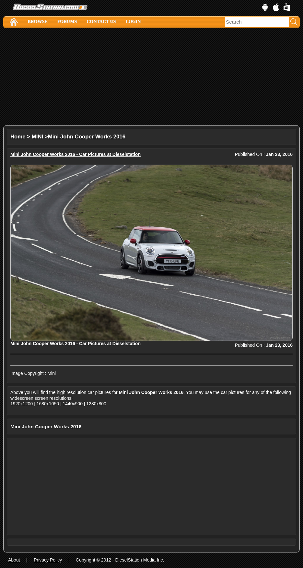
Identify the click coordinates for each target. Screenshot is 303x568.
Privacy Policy (48, 560)
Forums (67, 21)
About (14, 560)
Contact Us (101, 21)
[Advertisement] (151, 76)
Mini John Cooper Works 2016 (86, 137)
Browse (37, 21)
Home (18, 137)
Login (133, 21)
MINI (37, 137)
